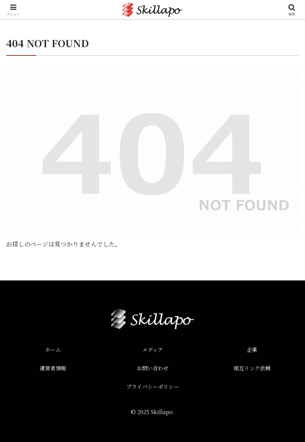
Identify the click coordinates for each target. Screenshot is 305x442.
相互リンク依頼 (252, 368)
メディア (152, 349)
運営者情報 (53, 368)
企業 (252, 349)
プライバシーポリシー (152, 386)
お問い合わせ (153, 368)
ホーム (53, 349)
